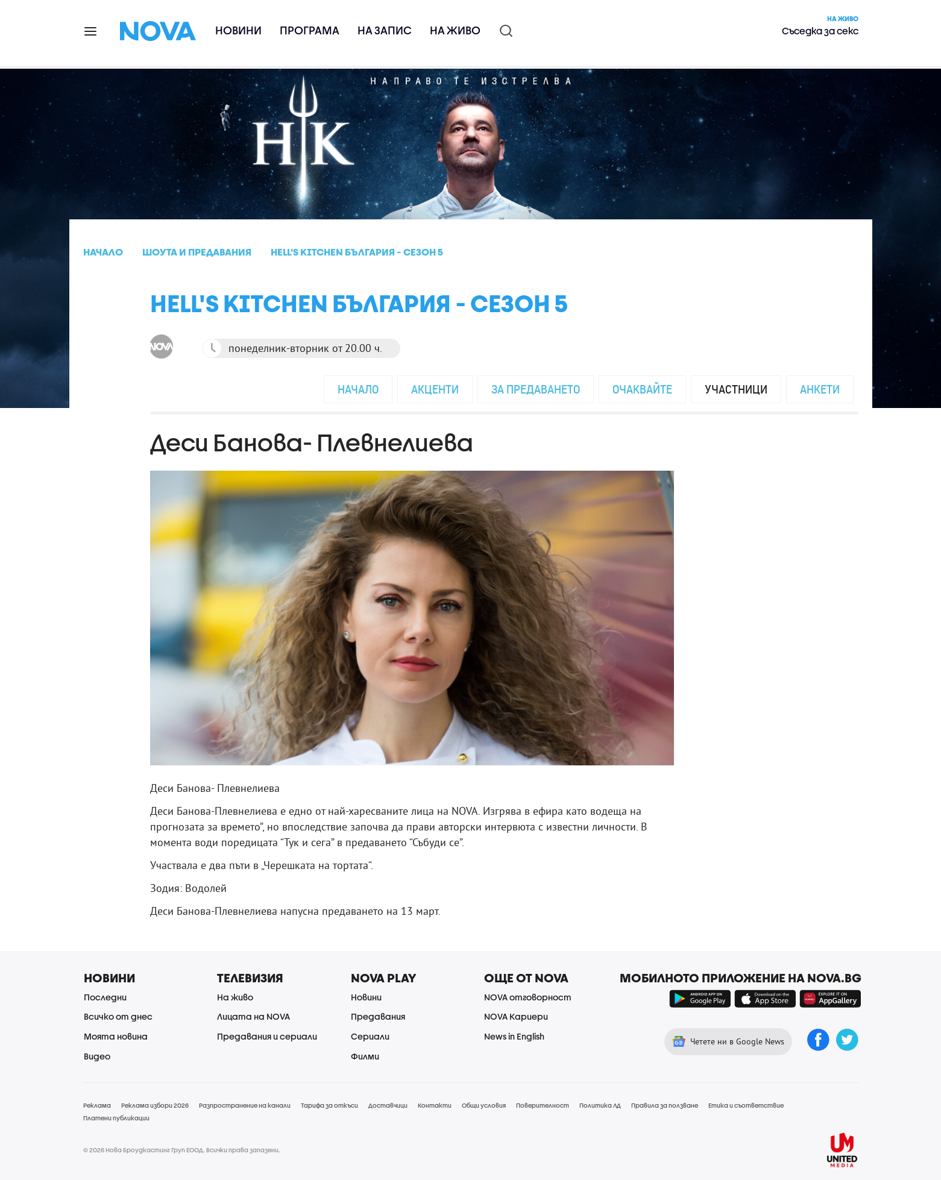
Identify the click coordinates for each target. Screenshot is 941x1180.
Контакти (435, 1105)
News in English (514, 1036)
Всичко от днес (118, 1016)
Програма (309, 30)
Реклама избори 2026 (155, 1105)
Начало (358, 389)
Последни (105, 997)
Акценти (435, 389)
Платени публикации (116, 1118)
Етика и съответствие (746, 1105)
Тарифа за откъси (329, 1105)
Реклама (97, 1105)
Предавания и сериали (267, 1036)
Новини (238, 30)
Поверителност (542, 1105)
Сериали (370, 1036)
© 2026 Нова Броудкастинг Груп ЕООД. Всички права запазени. (181, 1149)
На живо (455, 30)
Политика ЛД (600, 1105)
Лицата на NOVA (253, 1016)
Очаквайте (642, 389)
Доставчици (388, 1105)
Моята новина (116, 1036)
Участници (736, 389)
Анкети (820, 389)
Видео (97, 1056)
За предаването (535, 389)
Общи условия (484, 1105)
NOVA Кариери (516, 1016)
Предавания (378, 1016)
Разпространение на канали (245, 1105)
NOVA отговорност (527, 997)
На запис (384, 30)
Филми (365, 1056)
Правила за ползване (664, 1105)
